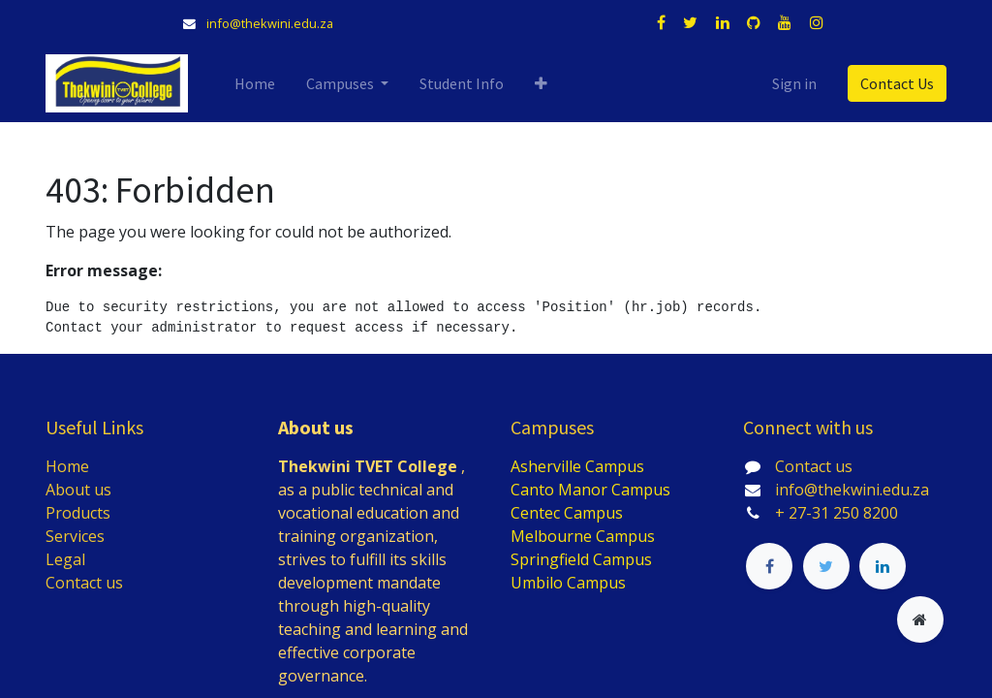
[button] (541, 83)
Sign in (794, 83)
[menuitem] (255, 83)
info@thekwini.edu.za (269, 23)
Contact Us (897, 83)
